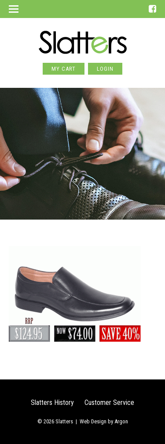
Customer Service (109, 402)
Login (105, 68)
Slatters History (52, 402)
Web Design (93, 421)
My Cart (63, 68)
